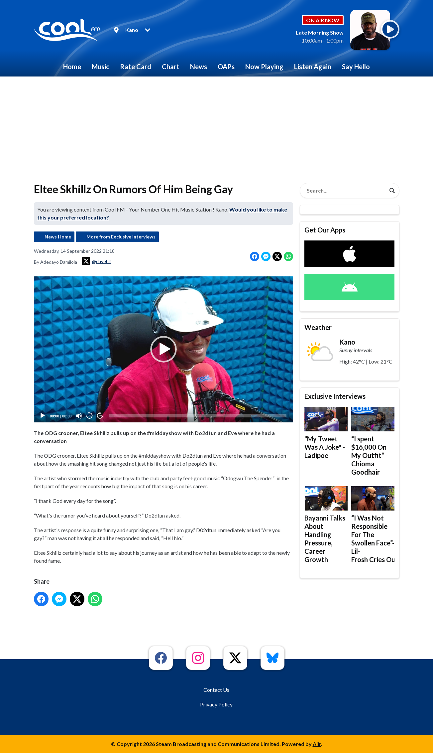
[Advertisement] (216, 126)
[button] (163, 349)
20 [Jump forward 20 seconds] (100, 415)
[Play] (42, 415)
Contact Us (216, 689)
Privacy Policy (216, 704)
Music (100, 67)
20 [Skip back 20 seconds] (89, 415)
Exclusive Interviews (335, 396)
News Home (58, 236)
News (198, 67)
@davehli (96, 261)
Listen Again (312, 67)
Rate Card (135, 67)
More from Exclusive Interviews (121, 236)
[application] (163, 349)
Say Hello (356, 67)
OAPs (226, 67)
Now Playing (264, 67)
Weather (318, 327)
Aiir (317, 744)
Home (72, 67)
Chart (170, 67)
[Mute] (78, 415)
